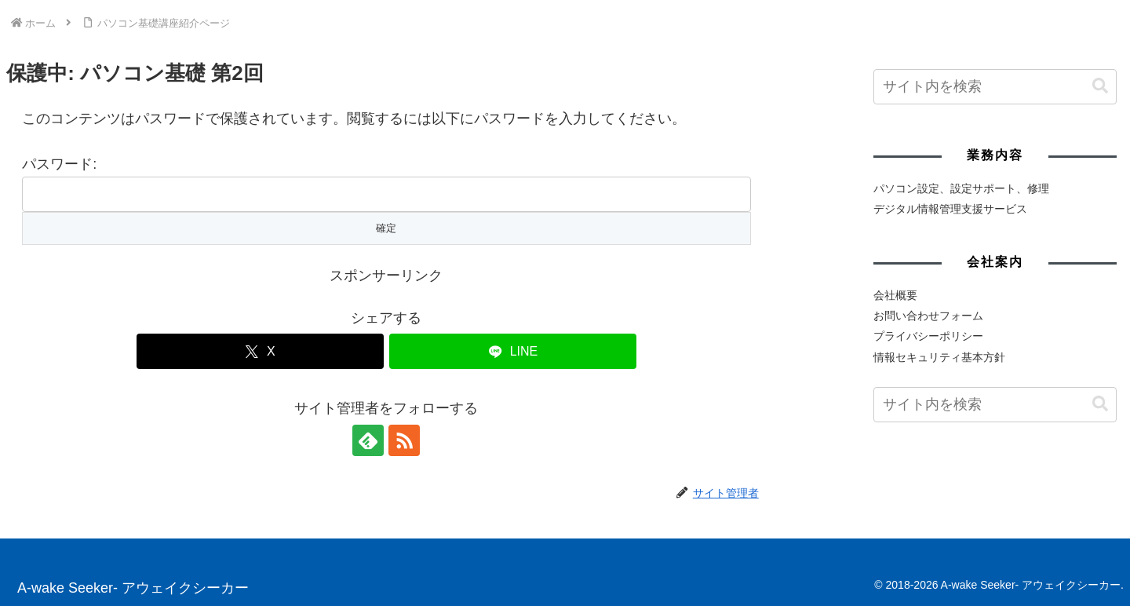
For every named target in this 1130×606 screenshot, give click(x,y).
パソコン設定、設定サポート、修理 (961, 188)
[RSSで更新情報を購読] (404, 440)
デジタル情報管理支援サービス (950, 209)
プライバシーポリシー (928, 336)
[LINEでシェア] (512, 351)
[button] (1100, 87)
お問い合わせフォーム (928, 315)
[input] (995, 86)
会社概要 (895, 295)
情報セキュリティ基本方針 (939, 357)
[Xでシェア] (260, 351)
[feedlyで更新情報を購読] (368, 440)
